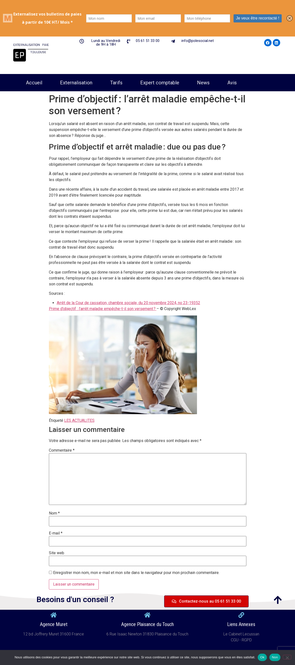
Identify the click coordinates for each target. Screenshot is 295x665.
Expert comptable (159, 83)
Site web (56, 553)
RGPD (247, 640)
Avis (232, 83)
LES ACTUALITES (79, 420)
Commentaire (62, 450)
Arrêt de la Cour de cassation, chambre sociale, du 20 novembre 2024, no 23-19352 (128, 302)
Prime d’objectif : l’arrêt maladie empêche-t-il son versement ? (103, 308)
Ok (262, 657)
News (203, 83)
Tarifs (116, 83)
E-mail (55, 533)
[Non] (287, 657)
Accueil (34, 83)
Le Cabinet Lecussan (241, 634)
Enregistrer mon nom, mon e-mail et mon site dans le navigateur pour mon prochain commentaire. (136, 573)
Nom (54, 513)
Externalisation (76, 83)
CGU (235, 640)
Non (275, 657)
